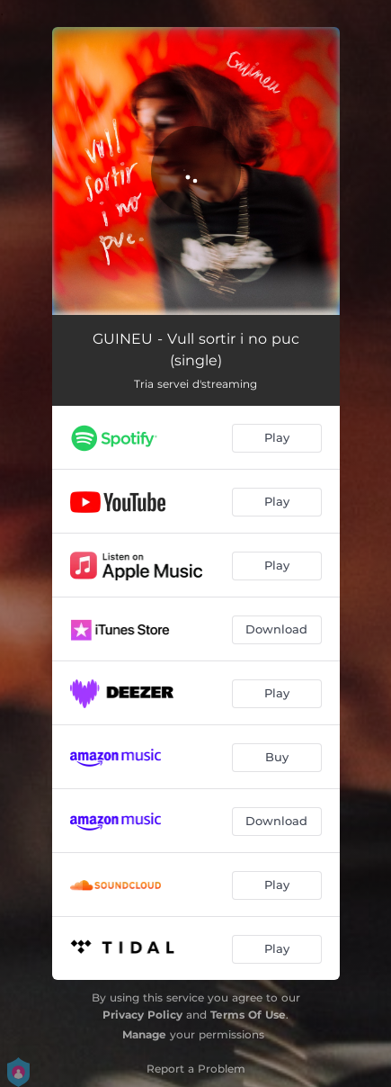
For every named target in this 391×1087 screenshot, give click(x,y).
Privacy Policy (142, 1014)
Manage (144, 1034)
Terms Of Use (248, 1014)
